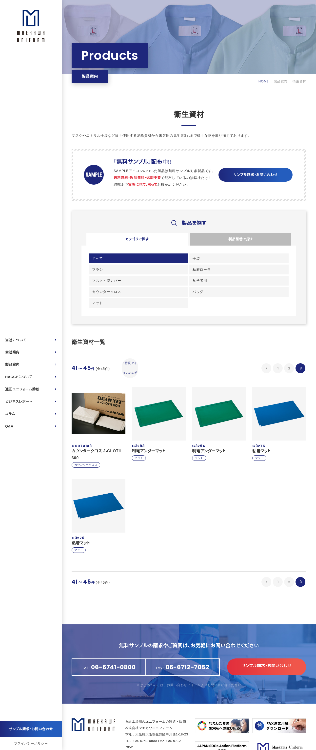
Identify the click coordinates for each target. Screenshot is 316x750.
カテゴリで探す (137, 240)
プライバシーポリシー (31, 743)
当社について (15, 340)
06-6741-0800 (146, 716)
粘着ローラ (253, 261)
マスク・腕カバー (107, 273)
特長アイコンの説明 (133, 346)
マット (98, 286)
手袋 (147, 261)
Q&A (9, 426)
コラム (10, 414)
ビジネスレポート (18, 402)
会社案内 (12, 352)
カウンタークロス (208, 273)
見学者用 (151, 273)
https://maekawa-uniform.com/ (159, 729)
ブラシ (199, 261)
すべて (98, 261)
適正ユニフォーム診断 (22, 389)
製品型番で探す (241, 240)
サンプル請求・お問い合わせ (31, 729)
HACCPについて (18, 377)
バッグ (249, 273)
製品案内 (12, 364)
